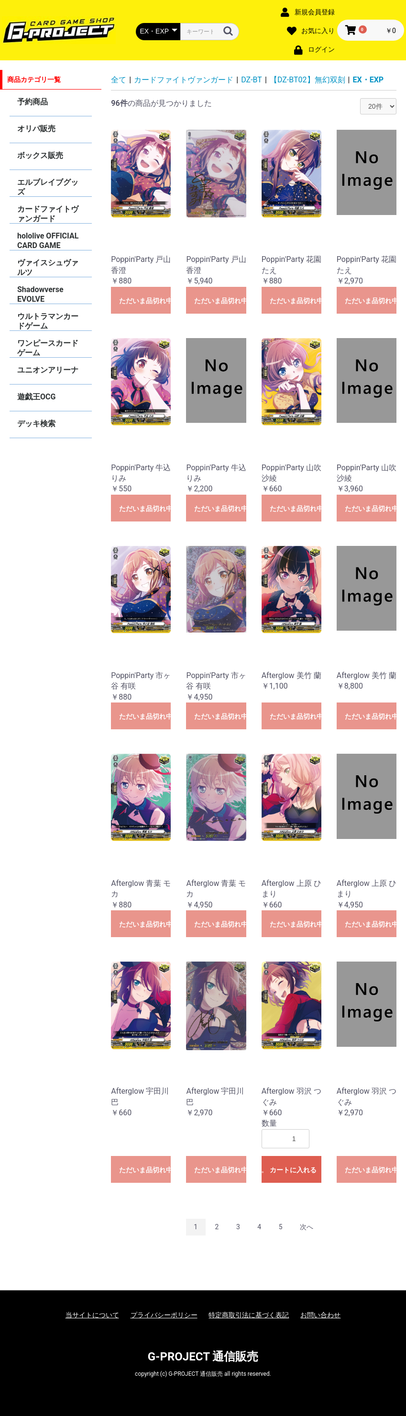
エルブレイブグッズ (47, 187)
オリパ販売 (36, 128)
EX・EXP (368, 79)
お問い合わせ (320, 1315)
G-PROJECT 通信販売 (203, 1356)
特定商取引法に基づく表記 (248, 1315)
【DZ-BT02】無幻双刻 (307, 79)
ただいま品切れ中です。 (145, 301)
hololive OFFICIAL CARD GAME (47, 240)
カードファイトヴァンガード (47, 213)
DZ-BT (251, 79)
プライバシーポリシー (164, 1315)
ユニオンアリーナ (47, 369)
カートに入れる (293, 1170)
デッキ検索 (36, 423)
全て (118, 79)
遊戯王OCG (36, 396)
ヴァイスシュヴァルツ (47, 267)
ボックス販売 (40, 155)
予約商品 (32, 101)
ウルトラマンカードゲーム (47, 321)
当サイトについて (92, 1315)
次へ (306, 1227)
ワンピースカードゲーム (47, 348)
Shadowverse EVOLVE (40, 294)
